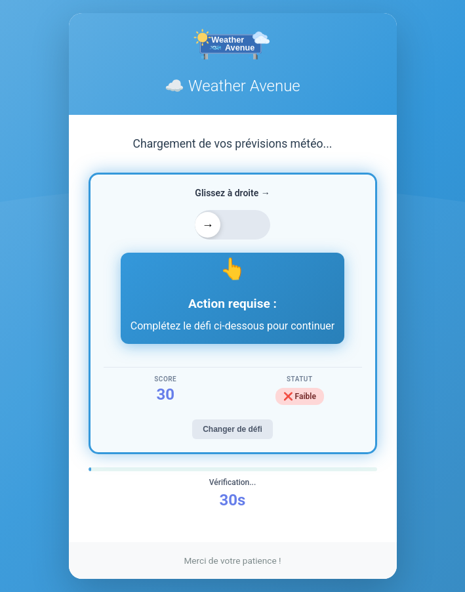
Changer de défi (232, 429)
